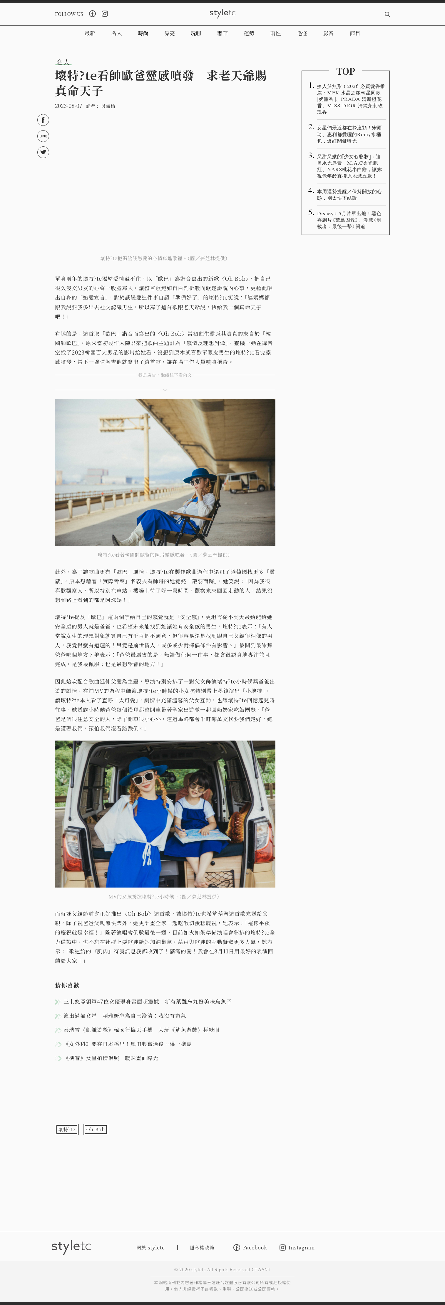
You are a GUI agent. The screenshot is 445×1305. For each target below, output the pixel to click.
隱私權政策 (202, 1247)
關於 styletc (150, 1247)
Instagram (297, 1247)
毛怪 (302, 33)
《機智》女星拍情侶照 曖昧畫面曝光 (110, 1058)
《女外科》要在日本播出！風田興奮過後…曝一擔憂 (127, 1043)
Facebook (250, 1247)
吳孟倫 (108, 106)
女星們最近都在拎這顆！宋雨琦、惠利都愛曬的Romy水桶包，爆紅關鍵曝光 (349, 133)
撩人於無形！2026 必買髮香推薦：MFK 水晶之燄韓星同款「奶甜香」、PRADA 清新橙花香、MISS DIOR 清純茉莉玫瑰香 (351, 99)
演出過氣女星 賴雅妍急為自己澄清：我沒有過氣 (124, 1015)
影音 (328, 33)
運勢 (249, 33)
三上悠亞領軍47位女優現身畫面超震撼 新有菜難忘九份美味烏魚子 (147, 1001)
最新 (90, 33)
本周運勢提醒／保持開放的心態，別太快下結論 (349, 194)
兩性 (275, 33)
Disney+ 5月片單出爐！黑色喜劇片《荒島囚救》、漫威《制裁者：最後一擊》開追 (349, 219)
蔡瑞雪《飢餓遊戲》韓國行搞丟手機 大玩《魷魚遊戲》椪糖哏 (141, 1029)
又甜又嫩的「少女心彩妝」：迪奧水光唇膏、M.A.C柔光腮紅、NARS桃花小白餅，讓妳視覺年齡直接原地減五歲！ (349, 165)
